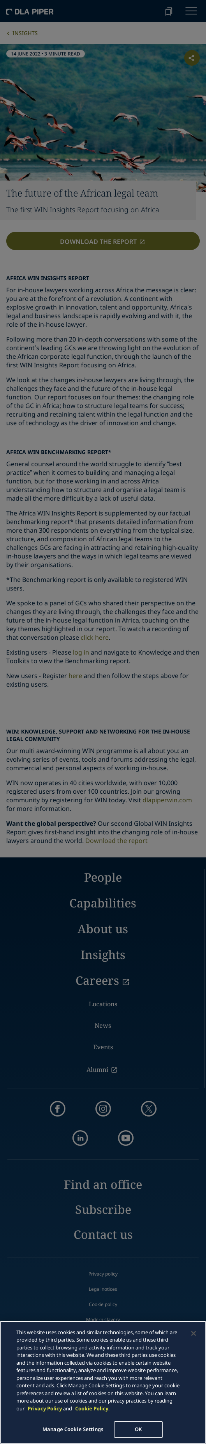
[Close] (193, 1333)
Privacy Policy (45, 1408)
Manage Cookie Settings (72, 1429)
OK (138, 1429)
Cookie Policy (91, 1408)
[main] (103, 1382)
